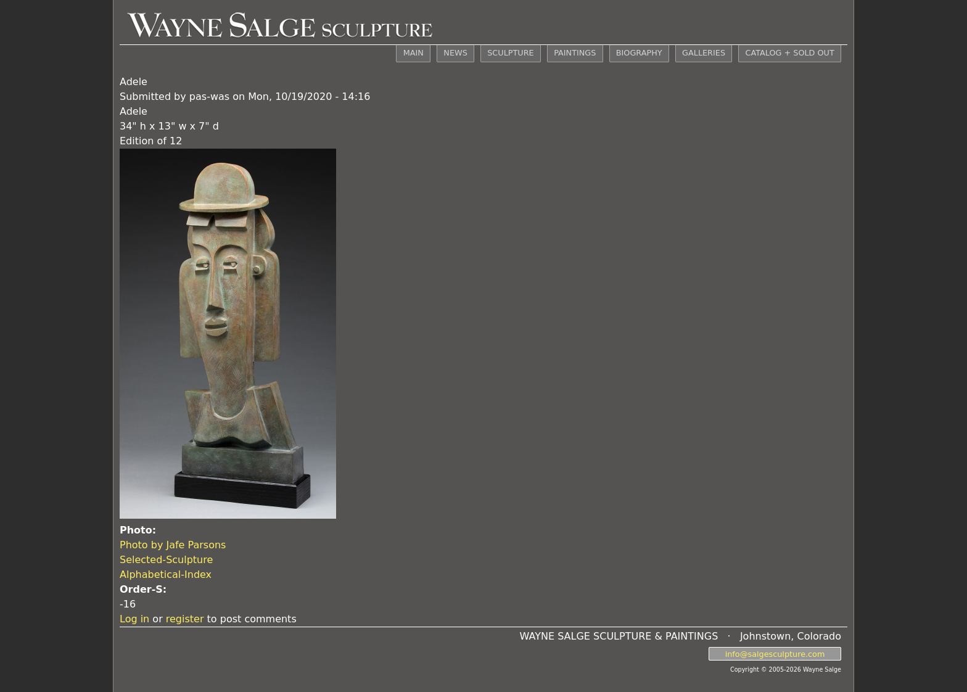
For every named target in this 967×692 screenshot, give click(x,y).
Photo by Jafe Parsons (173, 545)
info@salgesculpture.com (775, 653)
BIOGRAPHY (639, 52)
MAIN (413, 52)
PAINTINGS (575, 52)
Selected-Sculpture (166, 560)
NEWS (455, 52)
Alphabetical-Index (166, 574)
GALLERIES (703, 52)
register (185, 619)
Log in (134, 619)
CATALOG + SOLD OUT (789, 52)
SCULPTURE (510, 52)
